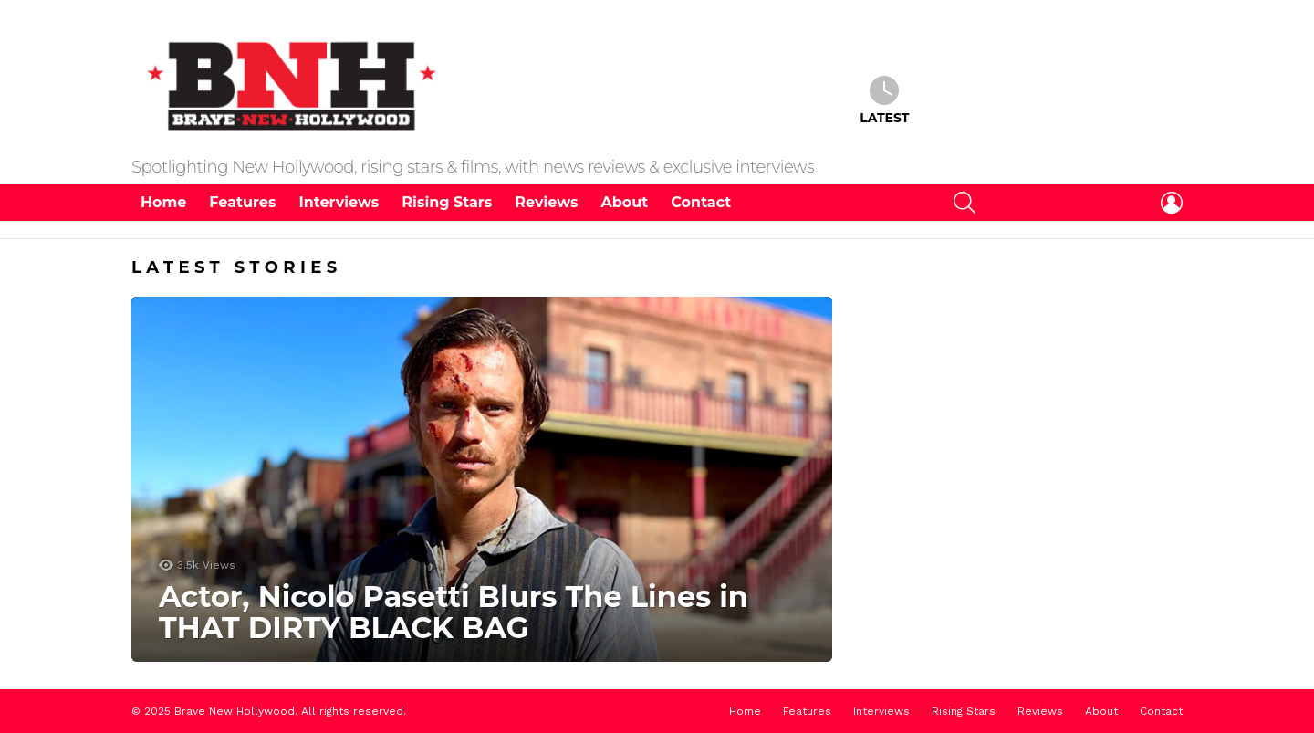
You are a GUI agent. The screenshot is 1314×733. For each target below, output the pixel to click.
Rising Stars (447, 202)
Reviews (546, 202)
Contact (701, 202)
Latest (884, 100)
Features (242, 202)
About (625, 202)
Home (163, 202)
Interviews (338, 202)
